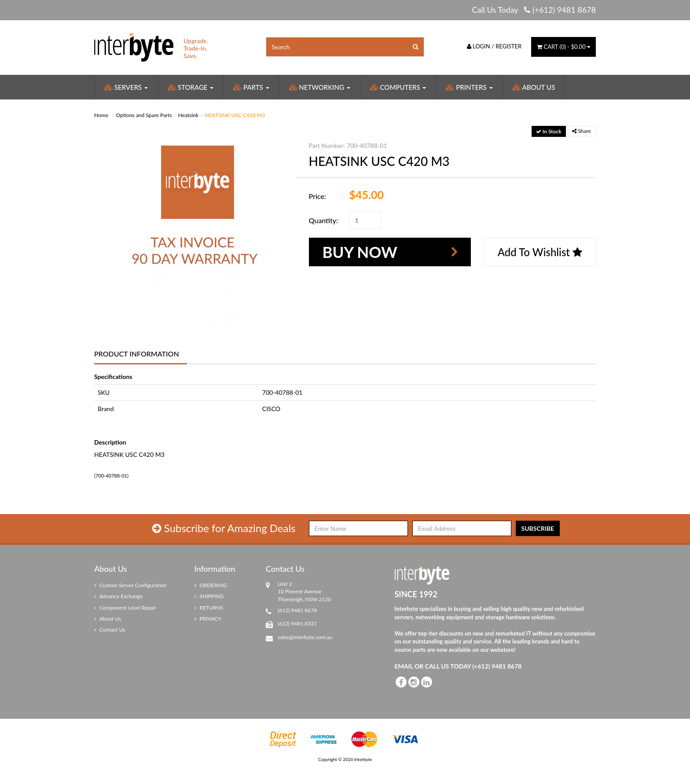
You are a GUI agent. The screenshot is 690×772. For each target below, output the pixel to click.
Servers (126, 87)
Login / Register (494, 46)
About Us (534, 87)
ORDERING (211, 585)
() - (563, 46)
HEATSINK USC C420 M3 (235, 115)
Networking (319, 87)
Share (581, 131)
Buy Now (360, 252)
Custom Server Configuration (130, 585)
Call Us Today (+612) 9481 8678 (534, 10)
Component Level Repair (125, 607)
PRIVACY (208, 618)
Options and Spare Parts (144, 115)
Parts (251, 87)
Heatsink (188, 115)
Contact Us (109, 629)
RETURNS (209, 607)
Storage (190, 87)
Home (101, 115)
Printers (469, 87)
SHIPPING (209, 596)
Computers (398, 87)
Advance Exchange (118, 596)
